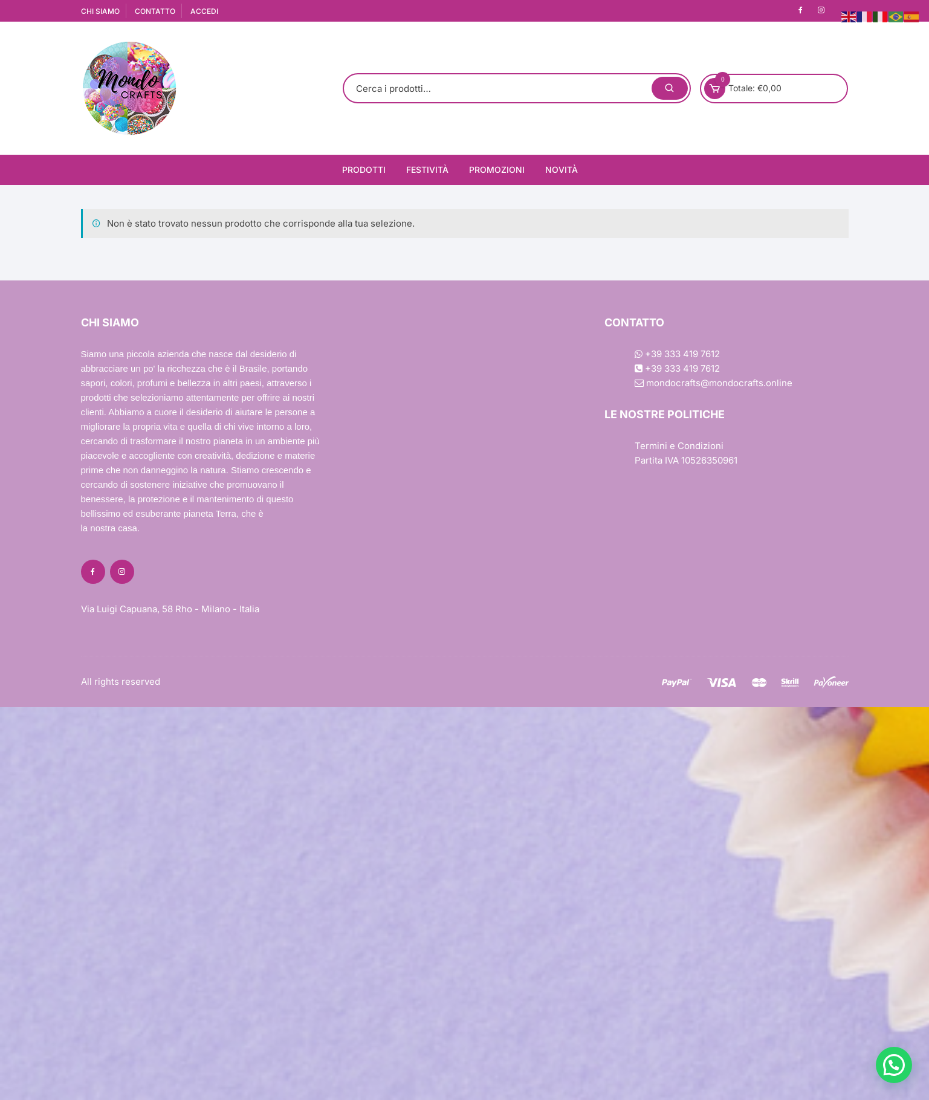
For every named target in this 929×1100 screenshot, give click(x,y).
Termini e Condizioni (679, 445)
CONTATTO (155, 11)
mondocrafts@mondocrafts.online (713, 383)
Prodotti (364, 169)
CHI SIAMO (100, 11)
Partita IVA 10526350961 (686, 460)
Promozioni (497, 169)
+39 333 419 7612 (677, 354)
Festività (427, 169)
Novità (561, 169)
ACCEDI (204, 11)
